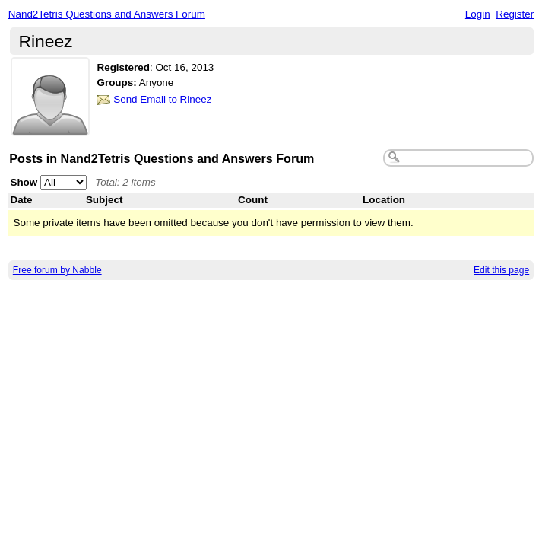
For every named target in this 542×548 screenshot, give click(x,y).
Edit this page (501, 270)
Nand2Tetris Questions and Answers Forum (106, 14)
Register (515, 14)
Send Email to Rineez (162, 99)
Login (477, 14)
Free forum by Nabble (57, 270)
